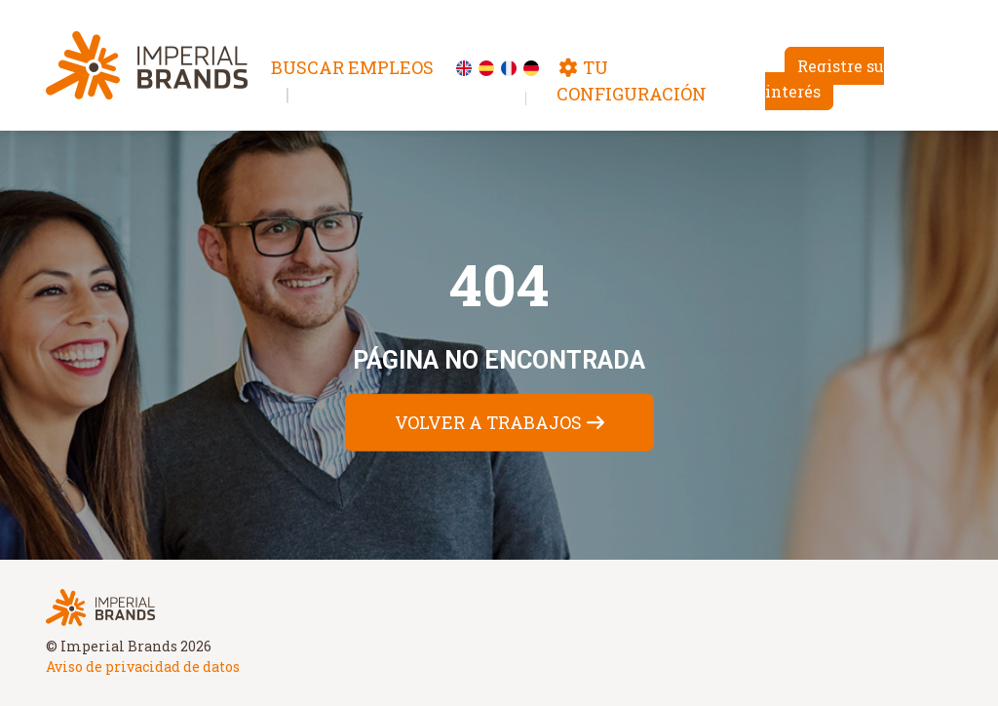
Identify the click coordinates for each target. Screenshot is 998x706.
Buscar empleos (352, 67)
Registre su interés (824, 78)
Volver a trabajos (488, 421)
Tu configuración (632, 80)
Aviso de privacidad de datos (143, 666)
